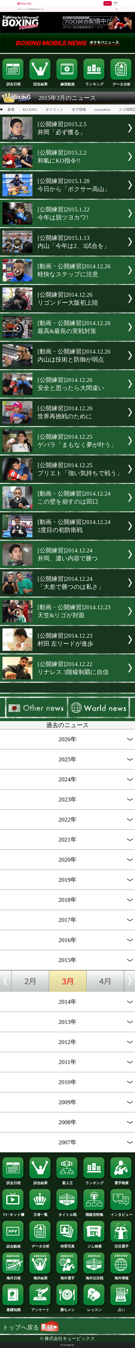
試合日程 (13, 82)
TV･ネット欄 (13, 1213)
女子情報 (79, 109)
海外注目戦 (94, 1276)
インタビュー (121, 1213)
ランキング (94, 82)
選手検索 (121, 1181)
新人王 (67, 1181)
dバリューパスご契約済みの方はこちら (31, 9)
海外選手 (67, 1276)
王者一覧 (40, 1213)
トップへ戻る (30, 1327)
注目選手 (121, 1244)
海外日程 (13, 1276)
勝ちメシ (67, 1308)
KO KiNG (30, 109)
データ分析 (121, 82)
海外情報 (121, 1276)
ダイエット (54, 109)
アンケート (40, 1308)
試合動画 (13, 1244)
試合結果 (40, 82)
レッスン (94, 1308)
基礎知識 (13, 1308)
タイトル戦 (67, 1213)
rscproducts (102, 109)
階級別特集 (94, 1213)
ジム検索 (94, 1244)
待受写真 (67, 1244)
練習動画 (67, 82)
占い (121, 1308)
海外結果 (40, 1276)
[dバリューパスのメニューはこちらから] (115, 3)
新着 (11, 109)
